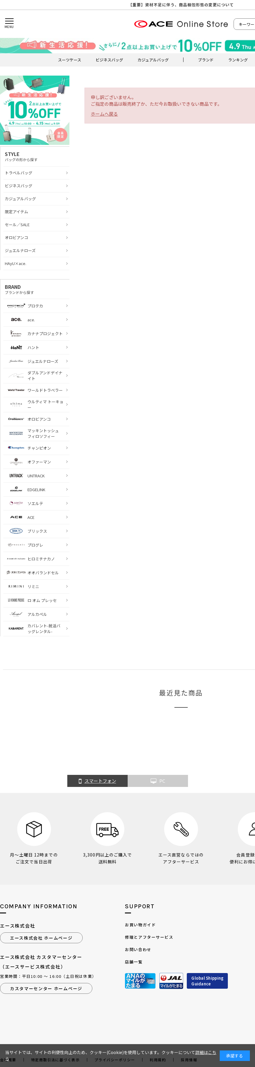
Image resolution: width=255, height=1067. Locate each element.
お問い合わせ (138, 949)
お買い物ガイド (140, 925)
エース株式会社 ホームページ (41, 938)
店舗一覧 (133, 962)
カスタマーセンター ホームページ (46, 988)
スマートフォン (97, 781)
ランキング (238, 60)
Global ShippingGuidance (207, 981)
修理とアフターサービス (149, 937)
